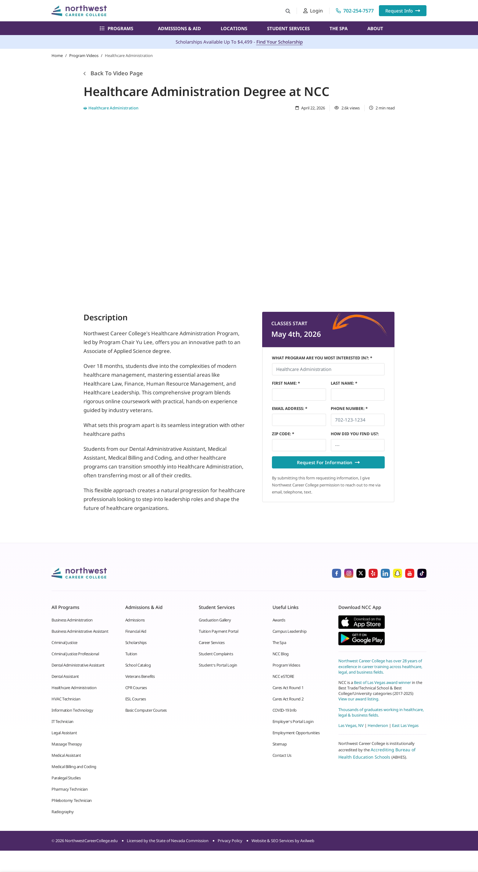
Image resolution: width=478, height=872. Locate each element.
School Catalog (138, 665)
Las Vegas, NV (351, 725)
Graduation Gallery (215, 620)
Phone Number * (349, 408)
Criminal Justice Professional (75, 654)
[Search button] (288, 11)
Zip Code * (283, 433)
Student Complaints (216, 654)
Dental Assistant (65, 676)
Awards (279, 620)
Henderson (378, 725)
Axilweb (307, 840)
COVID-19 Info (285, 710)
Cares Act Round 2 (288, 699)
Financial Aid (135, 631)
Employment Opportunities (296, 732)
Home (57, 55)
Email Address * (289, 408)
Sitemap (280, 744)
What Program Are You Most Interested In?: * (322, 358)
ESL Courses (135, 699)
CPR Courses (136, 687)
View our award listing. (358, 699)
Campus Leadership (289, 631)
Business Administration (72, 620)
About (375, 28)
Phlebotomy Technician (72, 800)
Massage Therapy (67, 744)
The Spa (339, 28)
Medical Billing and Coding (74, 766)
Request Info (402, 11)
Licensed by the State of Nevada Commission (168, 840)
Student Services (288, 28)
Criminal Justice (64, 642)
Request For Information (328, 462)
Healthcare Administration (74, 687)
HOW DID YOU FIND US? (355, 433)
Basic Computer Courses (146, 710)
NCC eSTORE (283, 676)
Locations (234, 28)
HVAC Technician (66, 699)
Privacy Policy (230, 840)
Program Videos (83, 55)
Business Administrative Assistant (80, 631)
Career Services (211, 642)
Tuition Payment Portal (218, 631)
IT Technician (62, 721)
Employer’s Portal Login (293, 721)
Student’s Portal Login (218, 665)
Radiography (63, 811)
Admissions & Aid (179, 28)
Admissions (135, 620)
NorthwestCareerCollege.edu (91, 840)
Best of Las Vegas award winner (383, 682)
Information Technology (72, 710)
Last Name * (344, 383)
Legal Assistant (64, 732)
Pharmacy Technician (70, 789)
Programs (116, 28)
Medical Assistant (66, 755)
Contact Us (282, 755)
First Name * (286, 383)
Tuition (131, 654)
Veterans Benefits (140, 676)
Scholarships (136, 642)
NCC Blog (281, 654)
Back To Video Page (113, 73)
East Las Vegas (405, 725)
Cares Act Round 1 (288, 687)
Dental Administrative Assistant (78, 665)
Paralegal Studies (66, 778)
